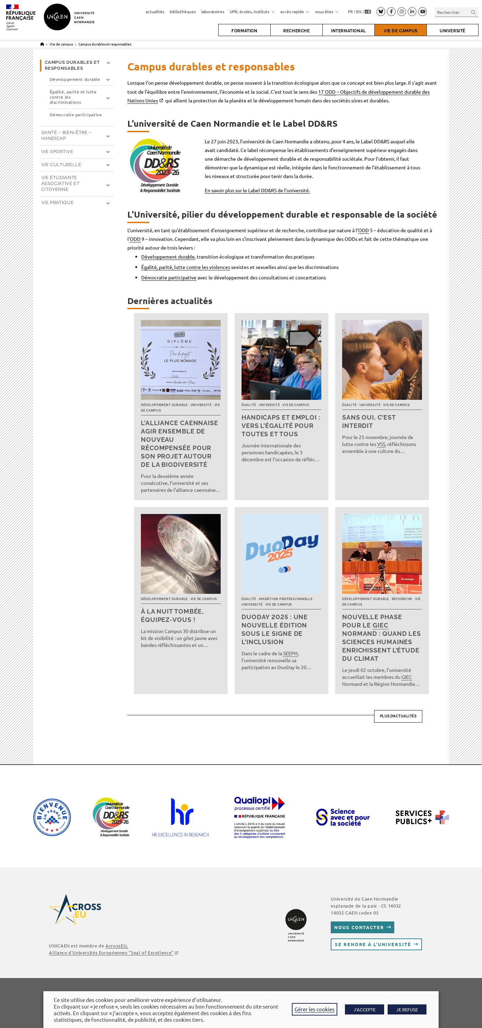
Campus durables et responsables (104, 44)
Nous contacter (359, 927)
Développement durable (168, 256)
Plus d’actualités (398, 716)
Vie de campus (295, 405)
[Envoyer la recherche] (473, 12)
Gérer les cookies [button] (315, 1009)
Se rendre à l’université (373, 944)
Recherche (402, 599)
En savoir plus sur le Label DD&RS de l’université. (257, 190)
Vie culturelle (61, 164)
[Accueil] (42, 44)
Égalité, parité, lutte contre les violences (185, 267)
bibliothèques (183, 11)
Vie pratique (57, 202)
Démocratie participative (168, 277)
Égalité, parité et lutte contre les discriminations (73, 97)
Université (201, 405)
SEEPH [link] (290, 653)
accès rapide (295, 11)
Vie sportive (57, 151)
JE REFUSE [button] (407, 1009)
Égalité (249, 405)
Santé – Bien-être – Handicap (66, 135)
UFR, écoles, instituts (252, 11)
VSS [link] (381, 444)
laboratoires (212, 11)
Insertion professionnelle (286, 599)
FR (350, 11)
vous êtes (327, 11)
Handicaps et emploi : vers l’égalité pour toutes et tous (281, 426)
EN (359, 11)
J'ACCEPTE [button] (364, 1009)
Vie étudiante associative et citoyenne (60, 183)
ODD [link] (330, 92)
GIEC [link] (380, 625)
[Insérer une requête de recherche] (457, 12)
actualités (155, 11)
